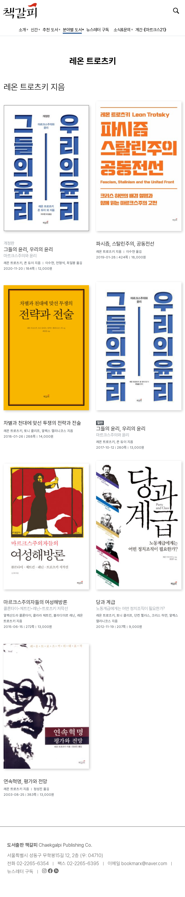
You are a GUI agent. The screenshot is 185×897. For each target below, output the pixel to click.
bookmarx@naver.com (144, 863)
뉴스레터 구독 (20, 871)
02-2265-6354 (33, 863)
